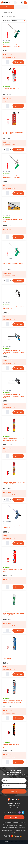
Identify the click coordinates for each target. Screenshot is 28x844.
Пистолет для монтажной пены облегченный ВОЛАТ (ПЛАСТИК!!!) (12, 45)
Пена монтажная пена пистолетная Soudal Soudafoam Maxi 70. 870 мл (12, 701)
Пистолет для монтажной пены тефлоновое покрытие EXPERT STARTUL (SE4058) (13, 396)
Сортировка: (6, 20)
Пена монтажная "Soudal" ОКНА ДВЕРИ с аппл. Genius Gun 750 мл (14, 483)
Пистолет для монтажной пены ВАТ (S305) (12, 220)
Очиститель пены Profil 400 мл (11, 88)
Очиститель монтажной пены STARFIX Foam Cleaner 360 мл (13, 133)
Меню (22, 7)
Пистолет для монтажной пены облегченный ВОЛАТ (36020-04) (11, 176)
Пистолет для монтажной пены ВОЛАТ (13, 263)
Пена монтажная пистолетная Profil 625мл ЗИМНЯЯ (12, 657)
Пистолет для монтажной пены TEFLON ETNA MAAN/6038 (13, 307)
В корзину (19, 62)
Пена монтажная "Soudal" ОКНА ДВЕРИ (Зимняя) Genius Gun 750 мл (13, 439)
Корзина (22, 2)
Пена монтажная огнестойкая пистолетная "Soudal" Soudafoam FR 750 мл (13, 746)
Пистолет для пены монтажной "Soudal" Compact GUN (14, 526)
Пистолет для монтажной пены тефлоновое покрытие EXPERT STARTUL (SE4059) (13, 352)
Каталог (8, 7)
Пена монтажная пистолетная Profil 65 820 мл (13, 570)
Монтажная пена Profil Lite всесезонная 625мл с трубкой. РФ (13, 614)
